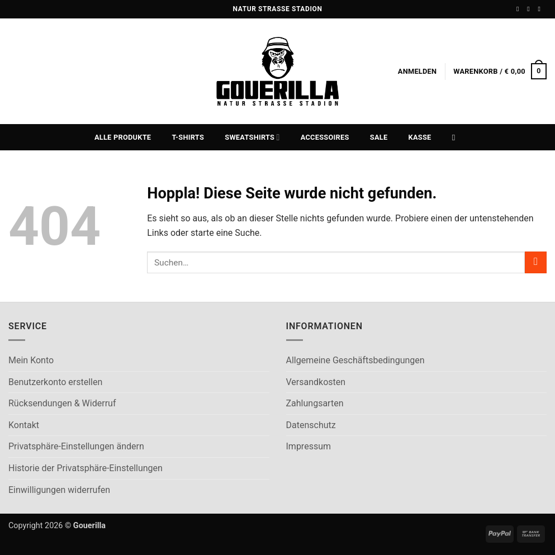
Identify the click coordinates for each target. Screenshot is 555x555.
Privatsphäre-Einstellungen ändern (76, 446)
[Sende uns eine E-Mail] (541, 9)
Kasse (420, 137)
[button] (417, 71)
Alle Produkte (122, 137)
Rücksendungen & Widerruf (62, 403)
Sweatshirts (252, 137)
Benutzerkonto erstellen (55, 382)
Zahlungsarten (315, 403)
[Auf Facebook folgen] (519, 9)
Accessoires (325, 137)
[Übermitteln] (536, 262)
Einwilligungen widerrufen (59, 490)
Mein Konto (31, 360)
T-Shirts (188, 137)
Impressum (308, 446)
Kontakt (23, 425)
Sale (379, 137)
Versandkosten (316, 382)
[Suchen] (456, 137)
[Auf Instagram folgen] (530, 9)
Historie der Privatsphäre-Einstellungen (85, 468)
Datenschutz (311, 425)
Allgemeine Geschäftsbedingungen (355, 360)
